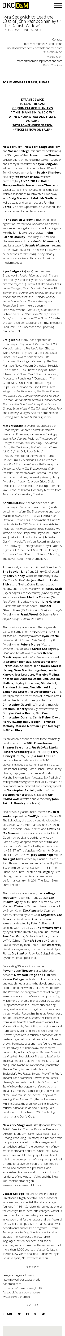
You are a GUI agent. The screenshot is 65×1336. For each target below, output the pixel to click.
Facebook (27, 1314)
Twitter (19, 1314)
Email (43, 1314)
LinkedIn (35, 1314)
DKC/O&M (16, 5)
